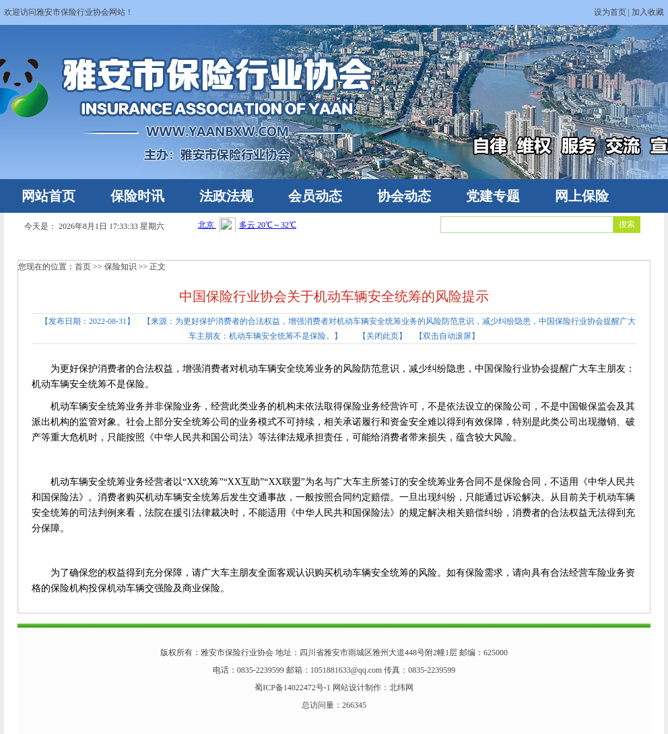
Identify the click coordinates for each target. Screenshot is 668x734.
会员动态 (315, 196)
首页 (83, 266)
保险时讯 (137, 196)
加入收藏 (648, 12)
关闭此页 (382, 336)
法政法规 (226, 196)
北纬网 (401, 687)
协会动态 (404, 196)
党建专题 (493, 196)
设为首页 (610, 12)
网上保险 (582, 196)
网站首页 (48, 196)
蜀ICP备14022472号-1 (293, 687)
